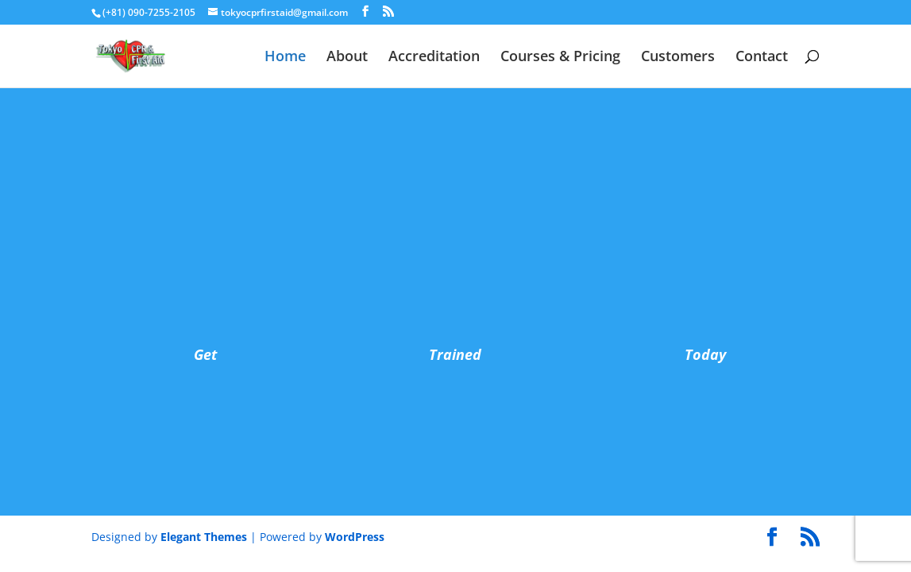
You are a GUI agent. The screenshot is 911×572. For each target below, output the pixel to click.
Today (705, 354)
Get (205, 354)
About (347, 57)
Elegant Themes (203, 536)
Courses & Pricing (560, 57)
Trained (455, 354)
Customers (678, 57)
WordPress (354, 536)
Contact (761, 57)
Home (285, 57)
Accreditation (434, 57)
